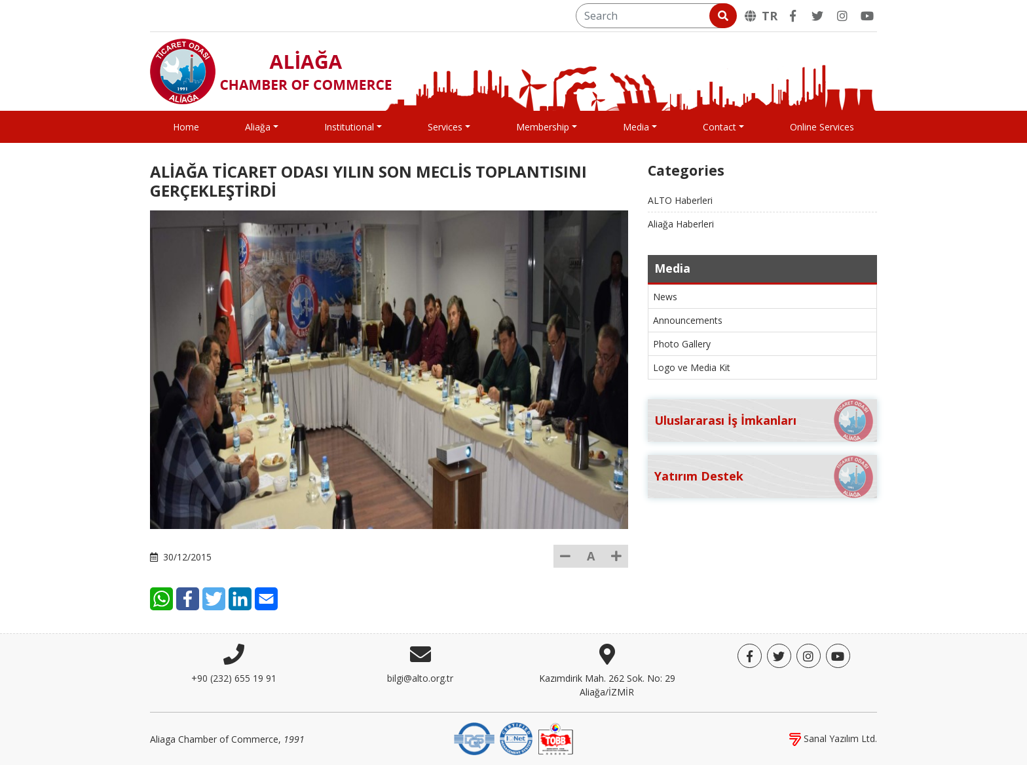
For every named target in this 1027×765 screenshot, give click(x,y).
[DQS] (474, 738)
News (665, 296)
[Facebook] (792, 16)
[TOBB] (555, 738)
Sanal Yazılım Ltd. (833, 738)
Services (445, 127)
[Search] (655, 15)
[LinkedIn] (240, 598)
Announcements (687, 320)
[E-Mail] (266, 598)
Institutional (349, 127)
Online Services (822, 127)
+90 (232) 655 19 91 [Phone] (233, 678)
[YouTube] (867, 16)
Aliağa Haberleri (681, 224)
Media (636, 127)
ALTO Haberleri (680, 200)
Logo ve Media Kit (691, 367)
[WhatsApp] (161, 598)
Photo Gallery (682, 344)
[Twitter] (817, 16)
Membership (542, 127)
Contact (719, 127)
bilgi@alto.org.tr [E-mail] (420, 678)
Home (186, 127)
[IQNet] (516, 738)
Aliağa (258, 127)
